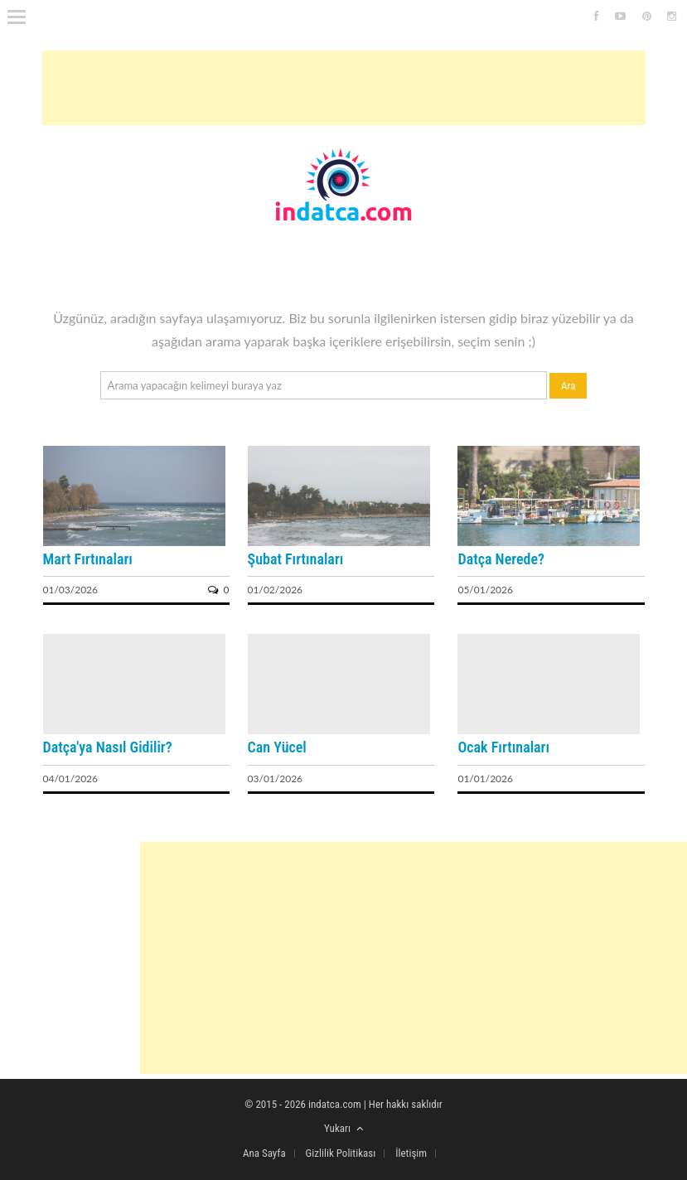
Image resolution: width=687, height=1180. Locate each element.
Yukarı (343, 1128)
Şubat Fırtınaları (296, 559)
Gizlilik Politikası (341, 1153)
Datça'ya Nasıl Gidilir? (107, 747)
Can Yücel (277, 747)
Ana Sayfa (264, 1153)
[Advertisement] (344, 88)
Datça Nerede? (500, 559)
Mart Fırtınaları (88, 559)
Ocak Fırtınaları (503, 747)
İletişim (411, 1153)
